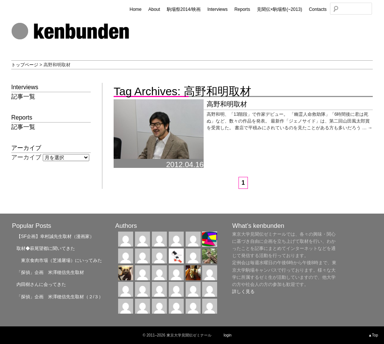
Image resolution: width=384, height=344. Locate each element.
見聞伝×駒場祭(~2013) (279, 9)
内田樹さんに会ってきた (41, 284)
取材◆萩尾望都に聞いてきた (45, 248)
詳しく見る (243, 291)
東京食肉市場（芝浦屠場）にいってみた (59, 260)
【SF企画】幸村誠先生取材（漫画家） (55, 236)
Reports (242, 9)
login (227, 335)
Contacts (318, 9)
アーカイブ (26, 157)
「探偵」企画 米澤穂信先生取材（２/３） (59, 296)
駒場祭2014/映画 (184, 9)
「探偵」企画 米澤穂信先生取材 (50, 272)
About (154, 9)
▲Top (373, 335)
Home (135, 9)
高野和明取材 (227, 104)
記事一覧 (23, 96)
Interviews (217, 9)
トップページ (24, 64)
